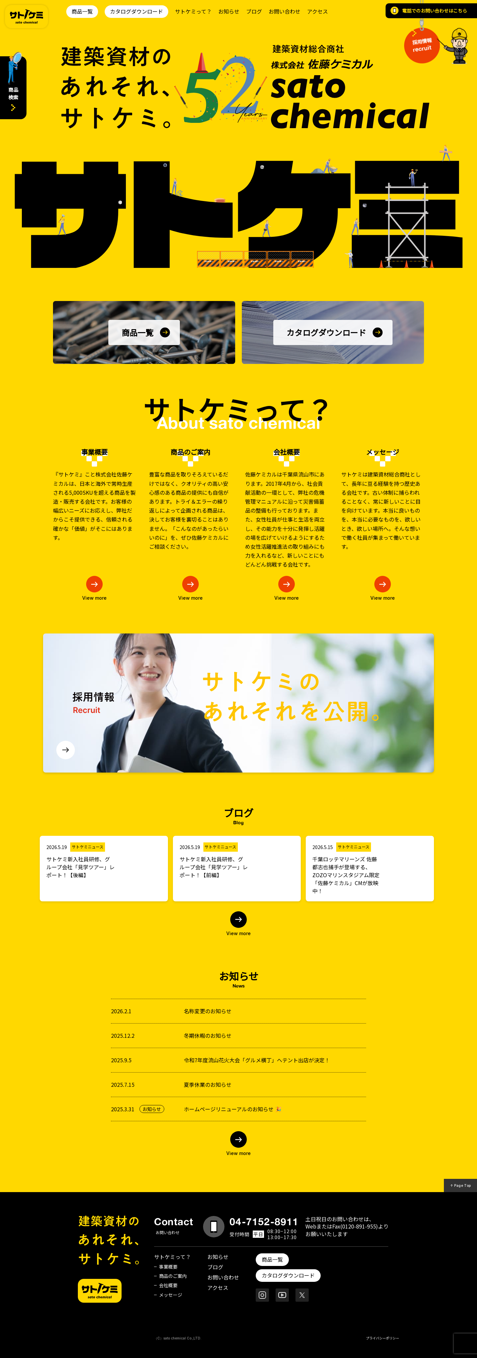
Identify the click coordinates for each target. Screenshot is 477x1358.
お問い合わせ (284, 11)
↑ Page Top (460, 1185)
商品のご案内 (173, 1276)
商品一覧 (82, 11)
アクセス (317, 11)
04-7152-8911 (264, 1222)
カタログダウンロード (136, 11)
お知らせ (228, 11)
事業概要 (168, 1267)
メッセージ (170, 1295)
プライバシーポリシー (382, 1337)
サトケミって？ (193, 11)
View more (238, 933)
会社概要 (168, 1285)
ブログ (254, 11)
